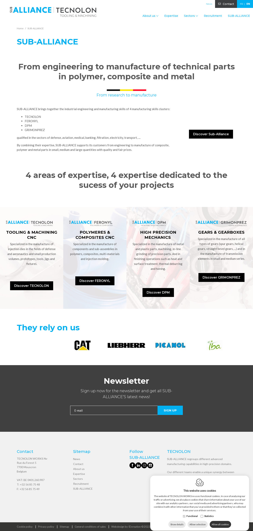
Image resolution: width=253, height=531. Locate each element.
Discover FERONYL (94, 281)
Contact (228, 4)
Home (20, 28)
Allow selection (198, 520)
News (209, 3)
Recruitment (213, 16)
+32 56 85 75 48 (30, 484)
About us (79, 469)
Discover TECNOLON (31, 286)
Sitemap (64, 526)
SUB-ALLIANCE (239, 16)
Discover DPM (158, 292)
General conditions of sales (90, 526)
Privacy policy (46, 526)
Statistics (209, 512)
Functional (192, 512)
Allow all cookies (220, 520)
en (248, 3)
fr (241, 3)
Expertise (171, 16)
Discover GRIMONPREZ (221, 277)
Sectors (78, 478)
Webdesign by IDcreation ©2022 (130, 526)
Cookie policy (25, 526)
